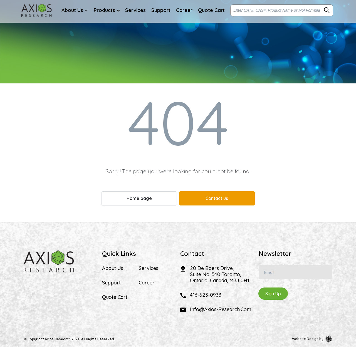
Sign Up (273, 293)
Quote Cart (114, 297)
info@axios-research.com (220, 309)
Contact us (217, 198)
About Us (112, 268)
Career (147, 283)
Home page (139, 198)
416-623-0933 (205, 295)
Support (111, 283)
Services (148, 268)
